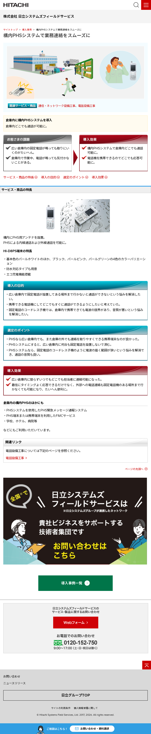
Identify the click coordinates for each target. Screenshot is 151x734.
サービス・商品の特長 (18, 177)
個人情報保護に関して (86, 708)
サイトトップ (10, 29)
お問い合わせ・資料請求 (92, 728)
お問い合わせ (11, 676)
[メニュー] (146, 5)
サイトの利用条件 (60, 708)
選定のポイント (74, 177)
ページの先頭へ (134, 469)
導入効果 (98, 177)
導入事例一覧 (75, 583)
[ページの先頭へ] (146, 665)
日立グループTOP (75, 695)
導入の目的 (48, 177)
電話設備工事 (86, 106)
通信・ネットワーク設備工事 (56, 106)
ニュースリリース (14, 683)
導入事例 (27, 29)
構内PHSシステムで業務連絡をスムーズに (46, 35)
